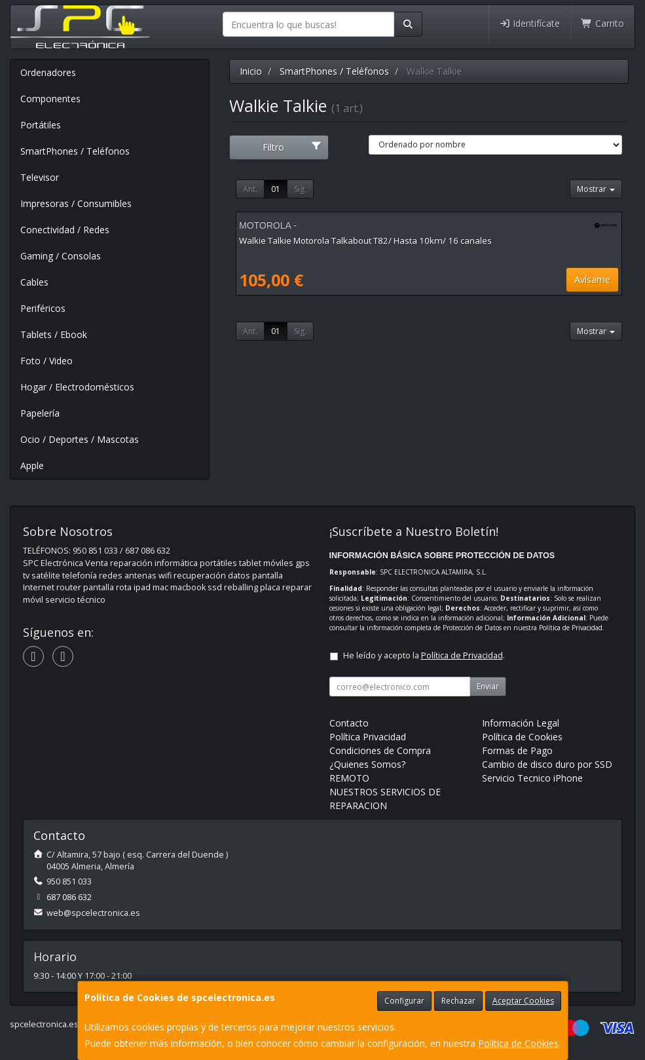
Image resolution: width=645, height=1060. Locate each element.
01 (275, 189)
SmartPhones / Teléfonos (75, 151)
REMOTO (349, 778)
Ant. (250, 189)
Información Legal (520, 723)
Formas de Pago (517, 750)
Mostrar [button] (596, 189)
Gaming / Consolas (60, 256)
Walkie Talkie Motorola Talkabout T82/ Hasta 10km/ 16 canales (365, 240)
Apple (32, 465)
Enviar (488, 686)
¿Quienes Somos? (367, 764)
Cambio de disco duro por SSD (547, 764)
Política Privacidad (367, 736)
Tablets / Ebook (53, 334)
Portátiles (40, 125)
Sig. (300, 189)
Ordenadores (48, 72)
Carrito (602, 23)
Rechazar (458, 1000)
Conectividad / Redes (64, 229)
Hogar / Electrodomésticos (77, 387)
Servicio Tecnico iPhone (532, 778)
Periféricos (42, 308)
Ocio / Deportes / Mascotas (79, 439)
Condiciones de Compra (380, 750)
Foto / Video (46, 360)
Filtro (292, 147)
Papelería (40, 413)
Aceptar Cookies (523, 1000)
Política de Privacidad (570, 627)
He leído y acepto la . (424, 655)
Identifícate (530, 23)
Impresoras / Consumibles (76, 203)
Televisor (39, 177)
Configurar (404, 1000)
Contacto (349, 723)
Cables (34, 282)
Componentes (50, 98)
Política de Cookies (518, 1043)
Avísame (592, 279)
